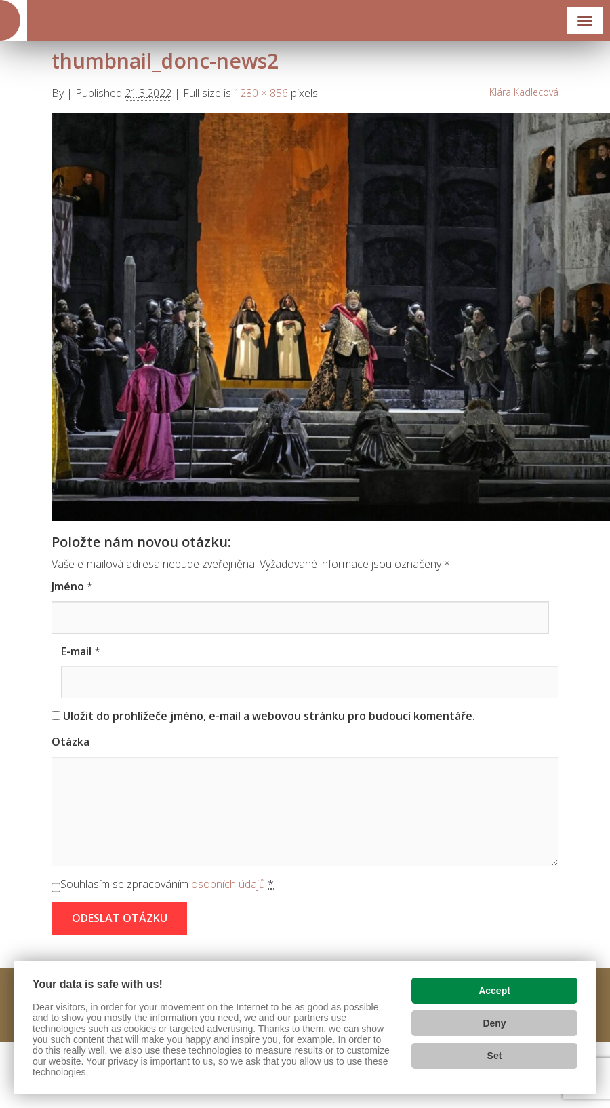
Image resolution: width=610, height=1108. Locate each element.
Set (494, 1055)
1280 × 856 (261, 92)
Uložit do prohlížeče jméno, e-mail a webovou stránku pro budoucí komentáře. (269, 715)
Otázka (70, 741)
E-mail (76, 651)
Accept (494, 990)
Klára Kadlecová (523, 91)
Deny (494, 1023)
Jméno (68, 586)
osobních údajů (228, 884)
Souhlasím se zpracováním (167, 884)
